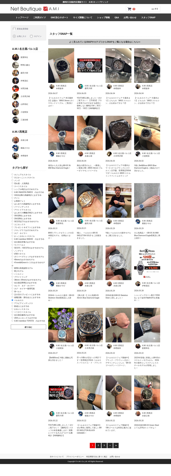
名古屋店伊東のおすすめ (24, 242)
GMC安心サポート (59, 17)
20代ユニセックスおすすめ (25, 318)
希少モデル (19, 271)
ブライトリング (20, 277)
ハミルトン (19, 274)
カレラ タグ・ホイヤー (24, 286)
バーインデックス (21, 207)
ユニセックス (19, 224)
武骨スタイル (19, 254)
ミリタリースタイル (22, 312)
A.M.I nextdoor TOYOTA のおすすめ (29, 321)
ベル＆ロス (19, 300)
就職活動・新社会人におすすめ (27, 297)
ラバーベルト (19, 245)
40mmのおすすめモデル (24, 260)
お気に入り (19, 36)
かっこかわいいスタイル (24, 236)
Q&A (117, 17)
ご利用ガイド (39, 17)
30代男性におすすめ (22, 216)
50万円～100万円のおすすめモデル (29, 248)
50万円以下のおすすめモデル (26, 221)
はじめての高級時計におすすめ (27, 204)
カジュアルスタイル (22, 175)
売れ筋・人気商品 (21, 183)
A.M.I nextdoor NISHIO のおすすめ (29, 239)
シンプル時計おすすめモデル (26, 189)
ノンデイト (19, 251)
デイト (17, 198)
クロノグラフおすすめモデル (26, 230)
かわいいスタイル (21, 309)
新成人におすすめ (21, 306)
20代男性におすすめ (22, 218)
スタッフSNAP (148, 17)
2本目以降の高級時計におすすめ (27, 195)
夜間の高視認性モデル (23, 268)
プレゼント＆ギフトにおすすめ (27, 227)
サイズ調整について (82, 17)
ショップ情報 (103, 17)
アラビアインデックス (23, 303)
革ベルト (18, 291)
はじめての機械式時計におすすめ (28, 213)
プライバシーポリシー (75, 456)
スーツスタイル (20, 186)
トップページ (22, 17)
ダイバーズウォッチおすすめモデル (29, 257)
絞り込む (28, 327)
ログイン (35, 36)
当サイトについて (57, 456)
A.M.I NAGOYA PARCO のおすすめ (29, 192)
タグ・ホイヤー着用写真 (24, 289)
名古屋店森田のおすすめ (24, 315)
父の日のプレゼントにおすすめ (27, 294)
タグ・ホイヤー (20, 233)
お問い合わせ (130, 17)
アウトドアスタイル (22, 210)
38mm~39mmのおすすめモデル (27, 280)
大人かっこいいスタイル (24, 177)
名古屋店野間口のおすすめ (25, 283)
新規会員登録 (20, 29)
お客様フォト (19, 201)
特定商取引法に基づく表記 (96, 456)
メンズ (17, 180)
